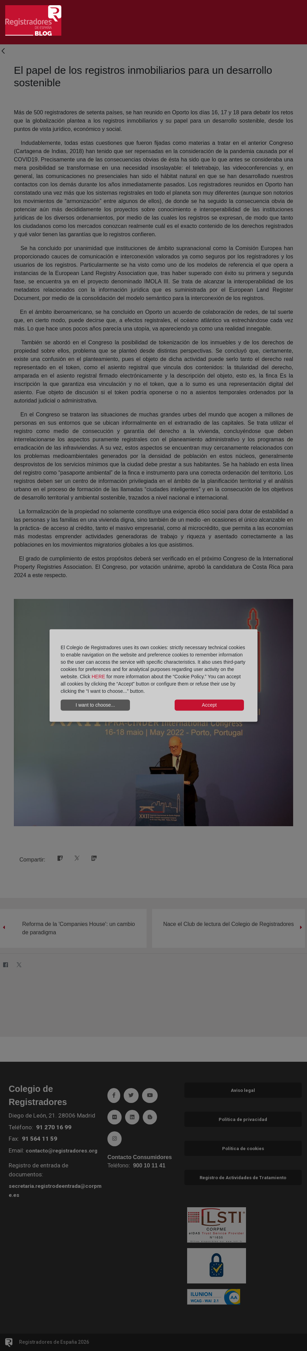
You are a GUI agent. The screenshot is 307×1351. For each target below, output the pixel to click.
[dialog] (153, 675)
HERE (98, 676)
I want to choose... (95, 705)
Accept (209, 705)
